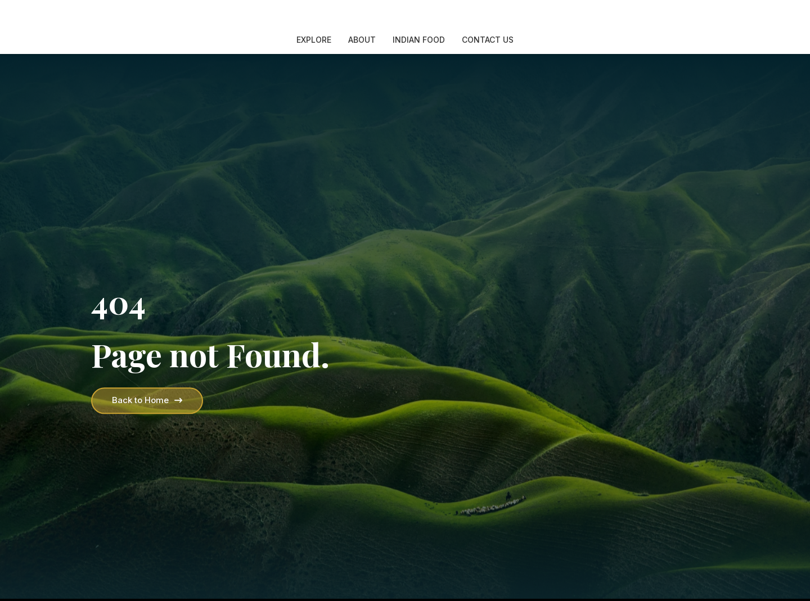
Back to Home (147, 400)
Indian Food (419, 39)
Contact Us (488, 39)
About (362, 39)
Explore (313, 39)
